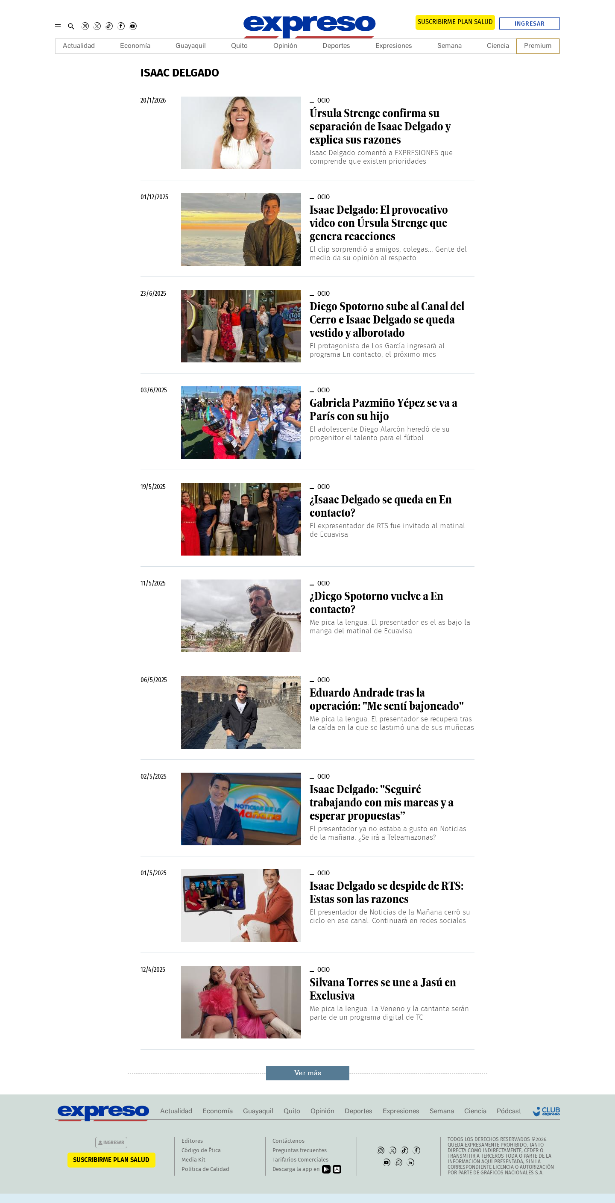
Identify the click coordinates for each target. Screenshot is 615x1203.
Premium (538, 46)
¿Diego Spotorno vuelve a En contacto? (376, 602)
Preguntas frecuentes (299, 1150)
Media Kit (193, 1160)
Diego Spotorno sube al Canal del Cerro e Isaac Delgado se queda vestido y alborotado (387, 320)
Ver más (307, 1072)
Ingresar (530, 24)
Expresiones (393, 46)
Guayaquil (191, 46)
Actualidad (79, 46)
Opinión (285, 46)
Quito (239, 46)
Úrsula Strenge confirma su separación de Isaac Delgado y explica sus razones (380, 126)
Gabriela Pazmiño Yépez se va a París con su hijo (383, 409)
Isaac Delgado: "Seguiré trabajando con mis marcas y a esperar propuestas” (382, 802)
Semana (449, 46)
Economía (135, 46)
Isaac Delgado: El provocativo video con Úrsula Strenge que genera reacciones (379, 223)
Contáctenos (288, 1141)
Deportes (336, 46)
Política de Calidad (205, 1169)
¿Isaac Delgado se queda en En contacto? (381, 506)
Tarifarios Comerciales (300, 1160)
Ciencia (498, 46)
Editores (192, 1141)
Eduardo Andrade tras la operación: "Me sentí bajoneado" (387, 699)
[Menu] (58, 26)
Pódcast (509, 1111)
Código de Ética (201, 1150)
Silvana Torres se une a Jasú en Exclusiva (383, 989)
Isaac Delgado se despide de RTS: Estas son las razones (386, 892)
